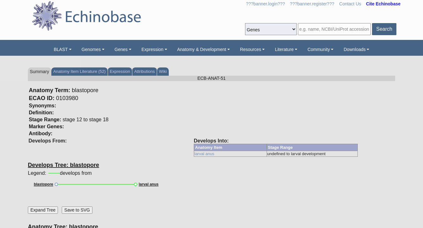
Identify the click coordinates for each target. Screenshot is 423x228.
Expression (152, 49)
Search (384, 29)
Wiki (163, 71)
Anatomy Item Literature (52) (79, 71)
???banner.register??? (312, 3)
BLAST (61, 49)
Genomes (91, 49)
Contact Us (350, 3)
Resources (250, 49)
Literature (284, 49)
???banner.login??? (265, 3)
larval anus (204, 153)
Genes (121, 49)
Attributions (144, 71)
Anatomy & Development (201, 49)
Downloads (354, 49)
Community (318, 49)
